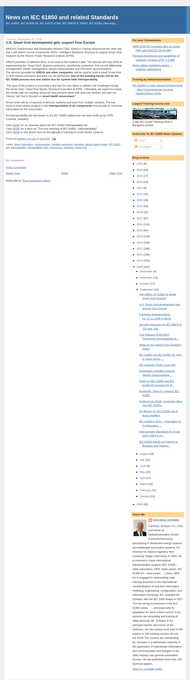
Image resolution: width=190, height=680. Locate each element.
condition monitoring (61, 144)
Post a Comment (16, 167)
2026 (140, 163)
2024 (140, 175)
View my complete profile (147, 668)
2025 (140, 169)
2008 (140, 504)
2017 (140, 218)
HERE (16, 125)
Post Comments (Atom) (36, 180)
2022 (140, 187)
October (145, 283)
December (146, 271)
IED (8, 147)
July (142, 459)
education (79, 144)
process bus (56, 147)
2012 (140, 248)
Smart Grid (81, 147)
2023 (140, 181)
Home (64, 173)
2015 (140, 230)
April (143, 478)
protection (69, 147)
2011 (140, 254)
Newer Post (13, 173)
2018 (140, 212)
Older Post (116, 173)
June (143, 466)
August (144, 453)
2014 (140, 236)
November (146, 277)
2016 (140, 224)
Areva (17, 144)
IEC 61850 (114, 144)
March (144, 484)
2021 (140, 194)
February (145, 490)
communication (42, 144)
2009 (140, 266)
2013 (140, 242)
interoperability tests (37, 147)
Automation (27, 144)
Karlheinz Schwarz (166, 520)
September (147, 289)
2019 (140, 206)
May (143, 472)
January (145, 496)
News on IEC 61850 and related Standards (62, 17)
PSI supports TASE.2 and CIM (157, 365)
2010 (140, 260)
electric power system (96, 144)
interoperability (18, 147)
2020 (140, 200)
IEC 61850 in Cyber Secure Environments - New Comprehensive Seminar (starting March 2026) (157, 89)
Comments (143, 146)
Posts (140, 140)
